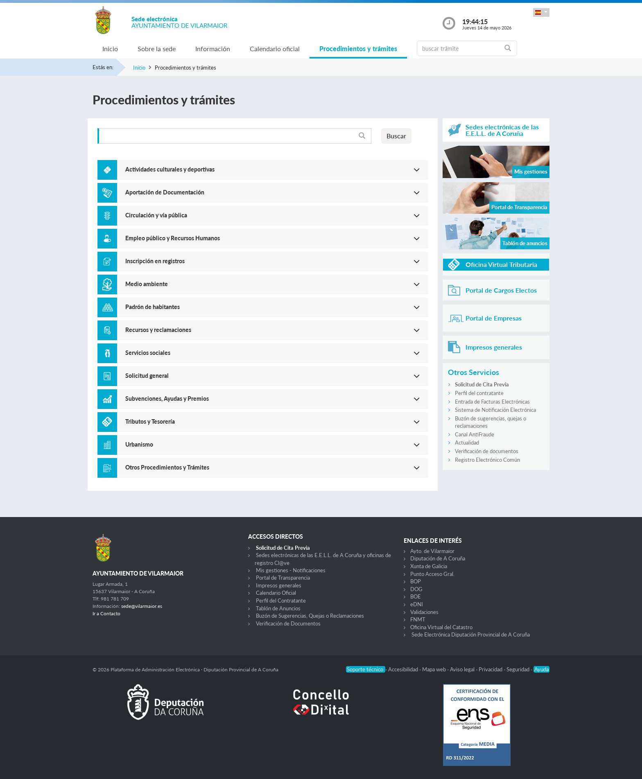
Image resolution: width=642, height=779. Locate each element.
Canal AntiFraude (474, 434)
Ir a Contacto (106, 613)
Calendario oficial (275, 48)
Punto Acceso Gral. (432, 574)
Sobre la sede (157, 48)
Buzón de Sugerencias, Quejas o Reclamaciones (310, 615)
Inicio (110, 48)
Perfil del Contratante (281, 600)
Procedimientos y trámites (358, 48)
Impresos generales (278, 585)
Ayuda (541, 669)
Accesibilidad (403, 669)
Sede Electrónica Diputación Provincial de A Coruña (470, 634)
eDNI (416, 604)
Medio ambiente (146, 283)
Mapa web (434, 669)
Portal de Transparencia (283, 577)
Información (212, 48)
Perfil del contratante (479, 393)
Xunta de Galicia (428, 566)
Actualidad (467, 442)
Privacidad (491, 669)
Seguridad (518, 669)
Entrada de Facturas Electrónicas (492, 401)
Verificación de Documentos (288, 623)
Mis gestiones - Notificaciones (291, 570)
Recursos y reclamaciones (158, 329)
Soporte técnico (365, 669)
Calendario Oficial (276, 592)
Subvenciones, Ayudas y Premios (167, 398)
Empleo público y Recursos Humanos (172, 238)
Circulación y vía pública (156, 215)
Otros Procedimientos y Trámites (167, 467)
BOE (415, 596)
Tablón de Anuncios (278, 608)
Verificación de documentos (486, 451)
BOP (415, 581)
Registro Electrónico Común (487, 459)
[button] (541, 12)
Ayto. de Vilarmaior (432, 551)
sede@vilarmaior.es (141, 606)
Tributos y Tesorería (150, 421)
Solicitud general (147, 375)
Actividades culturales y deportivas (170, 169)
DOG (416, 589)
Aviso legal (463, 669)
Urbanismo (139, 444)
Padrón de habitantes (152, 306)
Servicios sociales (147, 352)
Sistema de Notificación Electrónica (495, 409)
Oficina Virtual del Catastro (441, 627)
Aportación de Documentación (164, 192)
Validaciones (424, 612)
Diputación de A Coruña (437, 558)
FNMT (417, 619)
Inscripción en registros (155, 260)
